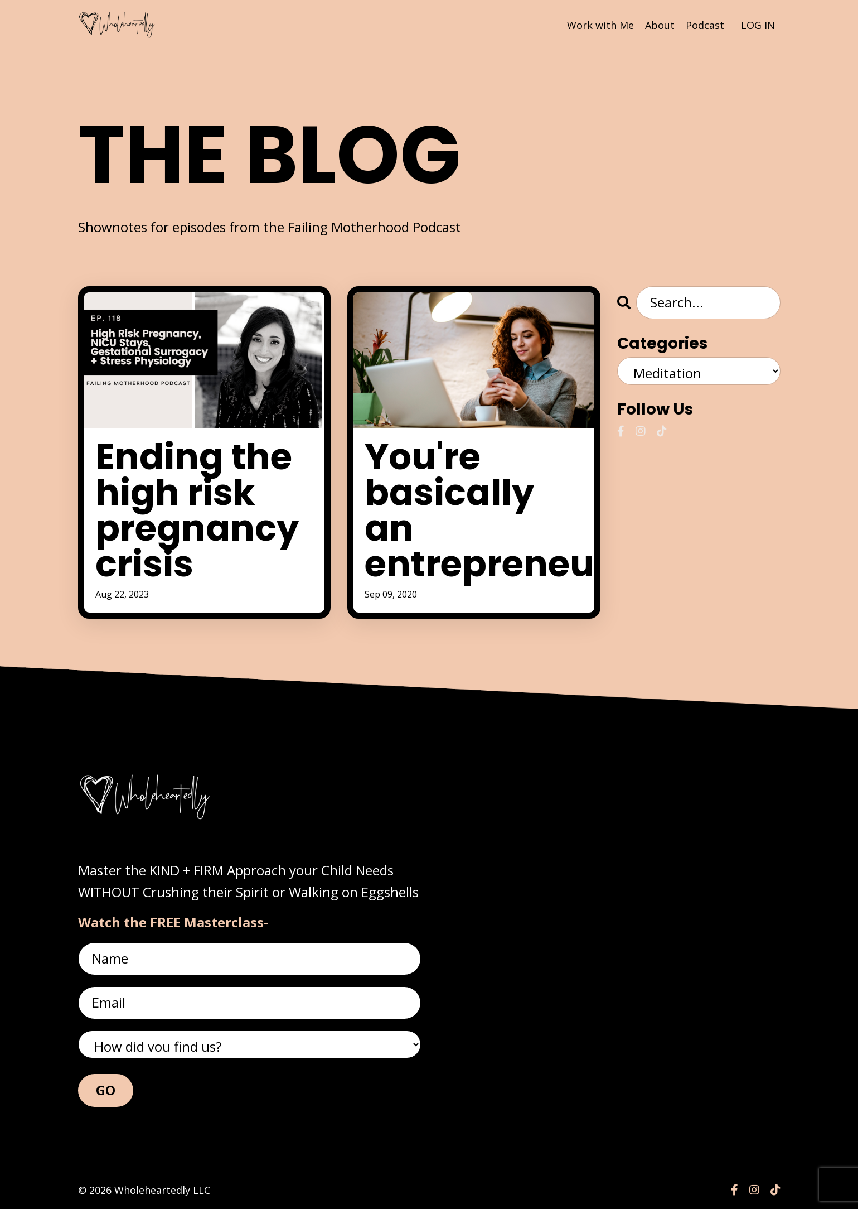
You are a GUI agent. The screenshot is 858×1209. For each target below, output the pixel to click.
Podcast (705, 25)
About (660, 25)
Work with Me (600, 25)
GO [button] (106, 1090)
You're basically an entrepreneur (474, 510)
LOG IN (758, 25)
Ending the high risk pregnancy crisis (197, 510)
